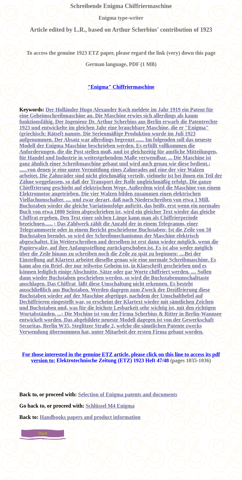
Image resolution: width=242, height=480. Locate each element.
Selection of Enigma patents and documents (127, 394)
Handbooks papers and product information (90, 417)
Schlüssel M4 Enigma (110, 406)
